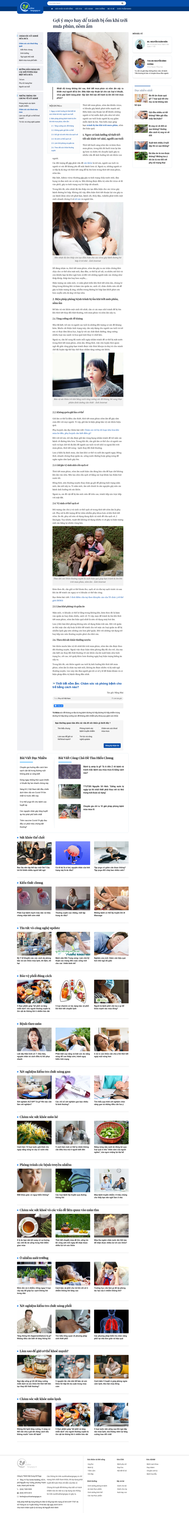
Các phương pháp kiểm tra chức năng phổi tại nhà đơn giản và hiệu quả (110, 1337)
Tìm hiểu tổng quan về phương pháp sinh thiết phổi (71, 1337)
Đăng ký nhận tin (112, 745)
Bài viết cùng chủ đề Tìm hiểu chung (85, 758)
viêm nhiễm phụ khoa (94, 716)
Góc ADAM (89, 9)
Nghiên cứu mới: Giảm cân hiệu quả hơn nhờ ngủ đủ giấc (109, 959)
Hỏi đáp (90, 1474)
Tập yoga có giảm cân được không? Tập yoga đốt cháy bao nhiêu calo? (110, 868)
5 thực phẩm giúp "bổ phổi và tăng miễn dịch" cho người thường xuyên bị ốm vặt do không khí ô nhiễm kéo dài (33, 1008)
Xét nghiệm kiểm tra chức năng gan (45, 1071)
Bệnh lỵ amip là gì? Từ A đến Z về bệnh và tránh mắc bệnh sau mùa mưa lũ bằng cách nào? (103, 769)
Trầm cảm (91, 1471)
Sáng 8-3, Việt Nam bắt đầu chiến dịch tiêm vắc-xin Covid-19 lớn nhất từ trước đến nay (34, 792)
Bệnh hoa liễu (152, 1474)
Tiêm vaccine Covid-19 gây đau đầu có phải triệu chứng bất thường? (33, 823)
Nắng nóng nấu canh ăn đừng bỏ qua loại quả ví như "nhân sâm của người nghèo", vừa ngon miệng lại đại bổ (110, 1149)
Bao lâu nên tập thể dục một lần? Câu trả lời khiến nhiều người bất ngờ (33, 868)
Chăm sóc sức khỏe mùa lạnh (40, 1399)
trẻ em (78, 199)
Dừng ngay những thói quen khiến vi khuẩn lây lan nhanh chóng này (34, 781)
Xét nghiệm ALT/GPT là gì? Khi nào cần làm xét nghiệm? (34, 1103)
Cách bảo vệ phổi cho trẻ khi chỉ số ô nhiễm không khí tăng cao (72, 1289)
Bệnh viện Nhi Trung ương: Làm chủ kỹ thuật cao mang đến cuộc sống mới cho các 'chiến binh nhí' (72, 960)
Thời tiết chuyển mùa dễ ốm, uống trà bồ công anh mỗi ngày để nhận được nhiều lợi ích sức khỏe (72, 1243)
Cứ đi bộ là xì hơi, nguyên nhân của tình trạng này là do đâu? (73, 868)
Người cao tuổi (24, 87)
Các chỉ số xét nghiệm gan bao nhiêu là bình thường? (72, 1103)
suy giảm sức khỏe (110, 716)
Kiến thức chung (26, 50)
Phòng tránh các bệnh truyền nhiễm (27, 104)
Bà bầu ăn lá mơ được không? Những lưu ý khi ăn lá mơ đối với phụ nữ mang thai (159, 158)
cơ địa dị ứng (76, 713)
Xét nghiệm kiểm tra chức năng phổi (46, 1306)
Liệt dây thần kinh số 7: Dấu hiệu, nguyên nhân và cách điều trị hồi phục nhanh (33, 1056)
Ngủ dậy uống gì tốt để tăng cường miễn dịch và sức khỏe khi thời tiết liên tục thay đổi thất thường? (34, 1384)
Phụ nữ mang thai (25, 83)
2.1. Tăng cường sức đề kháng (62, 126)
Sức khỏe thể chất (32, 837)
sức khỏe (88, 163)
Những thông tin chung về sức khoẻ (28, 97)
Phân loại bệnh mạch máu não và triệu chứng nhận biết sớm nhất (34, 914)
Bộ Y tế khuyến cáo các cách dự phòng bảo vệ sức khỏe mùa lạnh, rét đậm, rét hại (34, 960)
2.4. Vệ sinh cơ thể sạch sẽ (61, 139)
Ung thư (90, 1464)
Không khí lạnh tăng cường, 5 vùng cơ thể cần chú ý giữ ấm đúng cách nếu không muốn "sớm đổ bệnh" (33, 1431)
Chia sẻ (58, 706)
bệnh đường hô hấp (90, 713)
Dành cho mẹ (122, 1489)
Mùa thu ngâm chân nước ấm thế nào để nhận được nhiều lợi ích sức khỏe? (110, 1241)
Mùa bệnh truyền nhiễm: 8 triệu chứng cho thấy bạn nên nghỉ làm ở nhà (110, 1196)
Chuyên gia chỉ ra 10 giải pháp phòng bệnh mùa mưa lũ (103, 808)
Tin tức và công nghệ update (29, 122)
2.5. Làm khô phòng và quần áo (62, 143)
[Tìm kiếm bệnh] (122, 3)
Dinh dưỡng (24, 53)
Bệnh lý (90, 1467)
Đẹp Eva (120, 1467)
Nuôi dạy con (122, 1492)
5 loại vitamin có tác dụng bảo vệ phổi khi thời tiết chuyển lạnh (72, 1007)
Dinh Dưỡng (100, 9)
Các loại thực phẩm (95, 1496)
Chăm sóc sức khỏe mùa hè (39, 1117)
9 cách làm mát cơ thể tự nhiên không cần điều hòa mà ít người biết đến (72, 1148)
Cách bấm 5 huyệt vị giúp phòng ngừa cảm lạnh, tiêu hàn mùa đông (110, 1382)
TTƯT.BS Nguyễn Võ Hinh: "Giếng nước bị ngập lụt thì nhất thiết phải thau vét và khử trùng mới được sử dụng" (103, 789)
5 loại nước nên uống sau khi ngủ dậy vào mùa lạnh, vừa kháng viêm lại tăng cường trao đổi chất (111, 1431)
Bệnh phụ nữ (122, 1464)
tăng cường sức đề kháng (74, 716)
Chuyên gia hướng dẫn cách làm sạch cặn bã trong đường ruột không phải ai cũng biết (34, 770)
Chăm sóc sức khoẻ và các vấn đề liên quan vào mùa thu (59, 1210)
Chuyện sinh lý (152, 1471)
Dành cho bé (122, 1486)
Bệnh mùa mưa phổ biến (28, 60)
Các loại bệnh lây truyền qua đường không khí (71, 1196)
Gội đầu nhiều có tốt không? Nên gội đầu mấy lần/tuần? (158, 115)
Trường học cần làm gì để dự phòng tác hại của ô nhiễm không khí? (110, 1289)
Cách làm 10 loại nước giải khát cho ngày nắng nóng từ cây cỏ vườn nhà (33, 1148)
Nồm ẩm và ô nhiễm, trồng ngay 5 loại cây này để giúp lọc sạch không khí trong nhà (34, 1290)
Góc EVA (78, 9)
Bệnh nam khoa (152, 1464)
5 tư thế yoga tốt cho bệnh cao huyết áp (33, 803)
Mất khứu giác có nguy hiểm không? (33, 1195)
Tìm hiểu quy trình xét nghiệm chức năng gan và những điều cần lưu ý (109, 1103)
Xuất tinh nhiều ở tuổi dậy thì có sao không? (159, 144)
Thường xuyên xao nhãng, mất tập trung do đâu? (70, 914)
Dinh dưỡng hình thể (95, 1492)
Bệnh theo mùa (30, 1024)
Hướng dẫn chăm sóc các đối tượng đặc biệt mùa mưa (29, 72)
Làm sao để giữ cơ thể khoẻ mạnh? (29, 117)
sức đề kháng (65, 713)
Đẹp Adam (150, 1467)
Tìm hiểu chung (62, 728)
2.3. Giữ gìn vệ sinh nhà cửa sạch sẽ (64, 135)
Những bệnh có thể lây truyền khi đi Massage (109, 914)
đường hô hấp (104, 713)
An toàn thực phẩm (95, 1489)
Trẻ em (21, 80)
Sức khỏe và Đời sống (64, 9)
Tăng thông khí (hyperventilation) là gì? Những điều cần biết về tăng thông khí (34, 1337)
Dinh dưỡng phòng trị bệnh (97, 1486)
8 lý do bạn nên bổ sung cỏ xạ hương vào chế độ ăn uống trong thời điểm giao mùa (33, 1243)
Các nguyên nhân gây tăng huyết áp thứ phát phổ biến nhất (34, 813)
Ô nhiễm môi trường (34, 1258)
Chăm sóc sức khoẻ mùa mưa (28, 37)
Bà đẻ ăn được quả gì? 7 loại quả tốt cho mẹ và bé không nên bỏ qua (151, 100)
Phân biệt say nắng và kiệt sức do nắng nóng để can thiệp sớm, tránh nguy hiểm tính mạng (73, 1056)
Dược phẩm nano (124, 9)
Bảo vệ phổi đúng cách (36, 976)
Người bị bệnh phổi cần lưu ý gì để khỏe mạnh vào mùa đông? (109, 1007)
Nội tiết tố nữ (122, 1471)
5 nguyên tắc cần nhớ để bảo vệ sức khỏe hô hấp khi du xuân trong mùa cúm (71, 1384)
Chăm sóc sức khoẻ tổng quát (28, 45)
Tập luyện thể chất (27, 57)
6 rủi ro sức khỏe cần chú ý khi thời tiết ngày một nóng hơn (111, 1055)
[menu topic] (41, 44)
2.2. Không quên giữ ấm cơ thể (62, 130)
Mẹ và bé (110, 9)
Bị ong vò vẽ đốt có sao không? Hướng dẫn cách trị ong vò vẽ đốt (159, 131)
